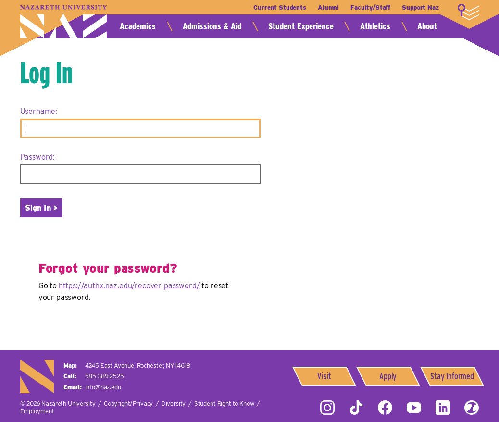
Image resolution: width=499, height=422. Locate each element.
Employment (37, 411)
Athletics (375, 26)
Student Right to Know (224, 403)
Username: (39, 111)
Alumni (328, 7)
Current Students (279, 7)
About (427, 26)
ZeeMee (471, 407)
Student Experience (301, 26)
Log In (46, 72)
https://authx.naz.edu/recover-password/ (129, 285)
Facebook (385, 407)
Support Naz (420, 7)
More (468, 12)
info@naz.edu (103, 387)
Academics (138, 26)
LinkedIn (443, 407)
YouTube (414, 407)
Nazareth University (63, 21)
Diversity (174, 403)
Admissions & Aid (212, 26)
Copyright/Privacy (128, 403)
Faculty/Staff (370, 7)
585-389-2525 (104, 376)
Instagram (327, 407)
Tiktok (356, 407)
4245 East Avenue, (137, 365)
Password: (37, 156)
